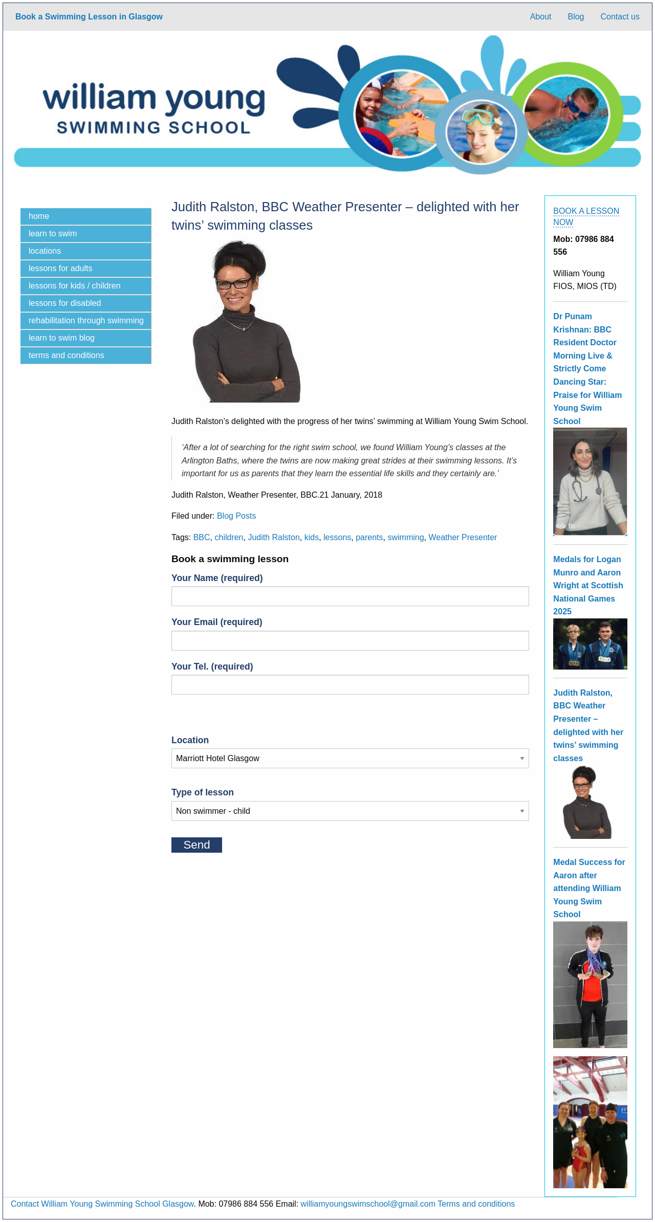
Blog (575, 16)
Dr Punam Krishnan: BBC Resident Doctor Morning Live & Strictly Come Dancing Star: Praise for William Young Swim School (587, 369)
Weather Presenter (462, 537)
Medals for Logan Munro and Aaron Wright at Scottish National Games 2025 (588, 585)
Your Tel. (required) (350, 678)
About (541, 16)
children (228, 537)
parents (369, 537)
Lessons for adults (61, 268)
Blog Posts (236, 516)
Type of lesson (350, 801)
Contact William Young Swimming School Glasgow (102, 1203)
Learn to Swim (53, 233)
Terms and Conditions (66, 355)
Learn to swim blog (62, 338)
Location (350, 749)
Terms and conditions (476, 1203)
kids (311, 537)
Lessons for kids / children (75, 285)
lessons (337, 537)
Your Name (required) (350, 590)
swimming (405, 537)
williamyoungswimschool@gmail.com (368, 1203)
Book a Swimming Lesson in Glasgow (89, 16)
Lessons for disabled (65, 303)
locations (45, 251)
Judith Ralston (273, 537)
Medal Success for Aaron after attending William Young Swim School (589, 888)
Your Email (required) (350, 634)
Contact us (620, 16)
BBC (201, 537)
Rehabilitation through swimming (86, 320)
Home (39, 216)
